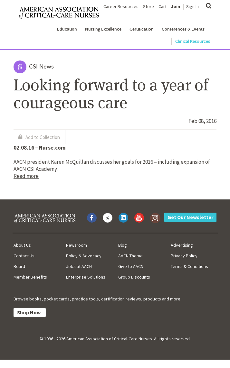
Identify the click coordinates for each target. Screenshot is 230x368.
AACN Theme (130, 256)
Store (148, 6)
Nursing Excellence (103, 29)
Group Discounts (134, 277)
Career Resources (121, 6)
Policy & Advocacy (83, 256)
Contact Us (24, 256)
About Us (22, 245)
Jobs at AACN (79, 266)
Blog (122, 245)
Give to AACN (130, 266)
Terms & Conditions (189, 266)
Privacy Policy (184, 256)
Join (175, 6)
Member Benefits (30, 277)
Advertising (182, 245)
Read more (26, 175)
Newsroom (76, 245)
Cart (162, 6)
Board (19, 266)
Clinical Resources (192, 41)
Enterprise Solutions (85, 277)
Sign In (192, 6)
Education (67, 29)
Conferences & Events (183, 29)
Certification (141, 29)
